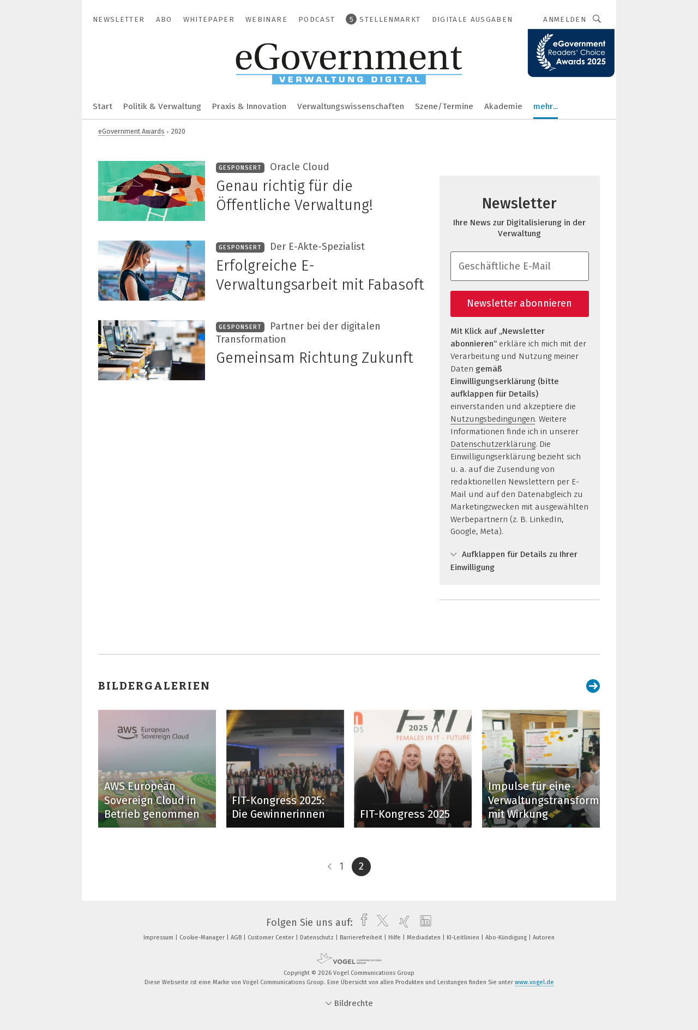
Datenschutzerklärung (492, 444)
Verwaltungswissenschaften (350, 106)
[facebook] (361, 923)
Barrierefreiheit (362, 937)
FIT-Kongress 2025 (405, 814)
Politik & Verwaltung (162, 106)
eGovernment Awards (131, 131)
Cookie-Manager (202, 937)
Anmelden (564, 19)
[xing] (402, 923)
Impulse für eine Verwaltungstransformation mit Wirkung (556, 800)
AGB (237, 937)
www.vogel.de (534, 982)
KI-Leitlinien (464, 937)
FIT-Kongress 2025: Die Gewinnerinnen (278, 807)
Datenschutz (317, 937)
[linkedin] (422, 923)
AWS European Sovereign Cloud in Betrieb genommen (152, 800)
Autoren (544, 937)
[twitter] (380, 923)
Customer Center (272, 937)
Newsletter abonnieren (519, 303)
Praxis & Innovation (249, 106)
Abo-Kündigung (506, 937)
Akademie (503, 106)
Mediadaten (424, 937)
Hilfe (395, 937)
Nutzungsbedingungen (492, 419)
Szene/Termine (444, 106)
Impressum (159, 937)
